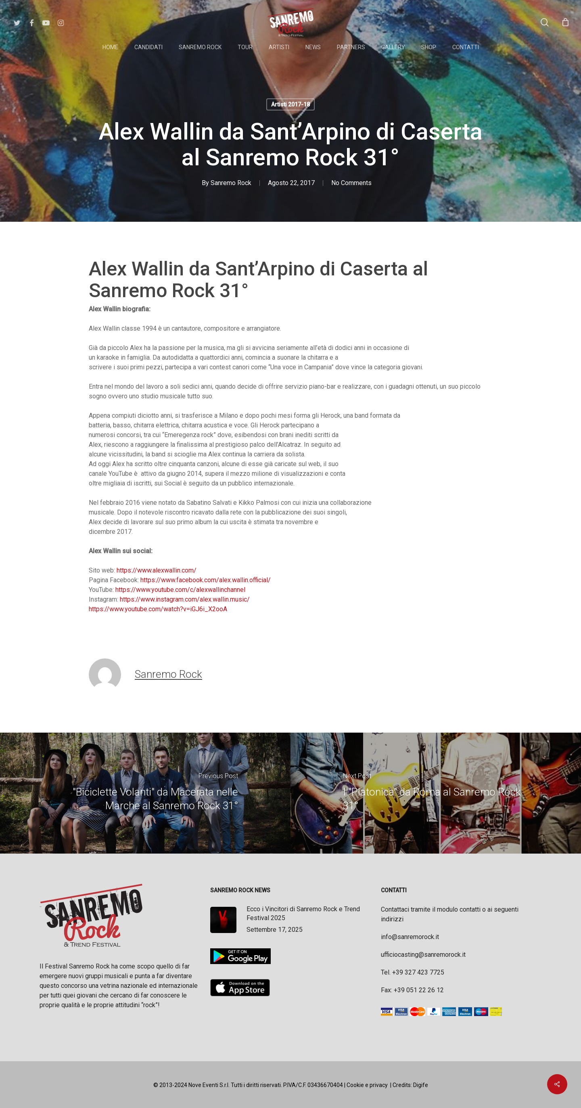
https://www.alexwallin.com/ (156, 570)
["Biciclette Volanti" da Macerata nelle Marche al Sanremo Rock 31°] (145, 793)
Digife (420, 1085)
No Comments (351, 183)
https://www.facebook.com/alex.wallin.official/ (205, 580)
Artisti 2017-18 (290, 104)
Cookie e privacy (367, 1085)
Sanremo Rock (231, 183)
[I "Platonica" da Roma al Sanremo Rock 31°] (435, 793)
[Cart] (565, 22)
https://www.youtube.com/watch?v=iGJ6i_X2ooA (158, 609)
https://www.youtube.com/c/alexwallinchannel (180, 590)
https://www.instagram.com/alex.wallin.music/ (185, 599)
